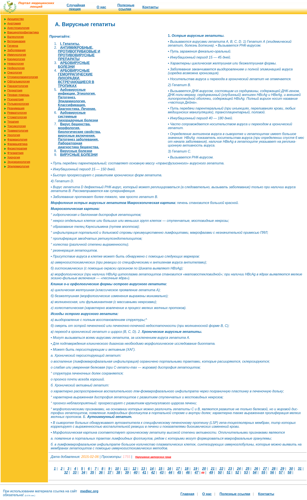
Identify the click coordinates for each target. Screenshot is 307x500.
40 (136, 472)
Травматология (17, 130)
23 (230, 468)
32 (66, 472)
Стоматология (17, 117)
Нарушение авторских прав (153, 457)
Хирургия (13, 157)
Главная (187, 494)
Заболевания (16, 50)
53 (246, 472)
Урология (13, 135)
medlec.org (89, 491)
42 (153, 472)
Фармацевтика (17, 144)
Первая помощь (18, 95)
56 (272, 472)
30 (291, 468)
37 (109, 472)
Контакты (150, 7)
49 (211, 472)
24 (239, 468)
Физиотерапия (17, 148)
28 (273, 468)
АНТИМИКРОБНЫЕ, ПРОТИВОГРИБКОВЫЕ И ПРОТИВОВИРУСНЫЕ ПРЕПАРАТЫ (79, 53)
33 (75, 472)
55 (263, 472)
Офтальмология (18, 81)
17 (178, 468)
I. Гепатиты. (70, 44)
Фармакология (17, 139)
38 (118, 472)
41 (144, 472)
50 (220, 472)
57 (281, 472)
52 (237, 472)
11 (126, 468)
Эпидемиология (18, 166)
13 (143, 468)
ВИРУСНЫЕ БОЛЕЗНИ (79, 155)
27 (265, 468)
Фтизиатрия (15, 153)
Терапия (13, 121)
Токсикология (16, 126)
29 (282, 468)
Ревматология (17, 112)
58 (289, 472)
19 (195, 468)
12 (134, 468)
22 (221, 468)
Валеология (15, 36)
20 (204, 468)
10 (117, 468)
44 (170, 472)
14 (152, 468)
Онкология (14, 72)
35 (92, 472)
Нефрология (16, 68)
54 (255, 472)
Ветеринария (16, 41)
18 (187, 468)
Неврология (15, 63)
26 (256, 468)
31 (300, 468)
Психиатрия (15, 99)
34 (83, 472)
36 (101, 472)
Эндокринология (18, 162)
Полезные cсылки (125, 7)
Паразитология (17, 86)
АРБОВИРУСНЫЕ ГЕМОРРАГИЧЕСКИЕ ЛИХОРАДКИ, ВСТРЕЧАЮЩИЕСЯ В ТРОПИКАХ (76, 78)
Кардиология (16, 59)
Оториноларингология (22, 77)
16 (169, 468)
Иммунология (16, 54)
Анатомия (14, 23)
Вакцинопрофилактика (23, 32)
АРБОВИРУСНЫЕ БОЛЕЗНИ (74, 64)
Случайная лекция (76, 7)
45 (179, 472)
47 (196, 472)
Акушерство (15, 19)
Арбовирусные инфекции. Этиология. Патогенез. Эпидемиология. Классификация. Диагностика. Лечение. (77, 99)
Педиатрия (14, 90)
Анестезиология (18, 28)
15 (160, 468)
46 (188, 472)
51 (229, 472)
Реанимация (16, 108)
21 (213, 468)
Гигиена (12, 45)
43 (162, 472)
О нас (101, 7)
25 (247, 468)
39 (127, 472)
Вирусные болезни (76, 151)
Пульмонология (18, 103)
